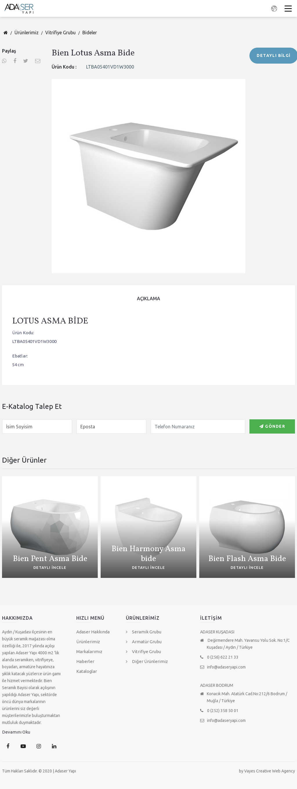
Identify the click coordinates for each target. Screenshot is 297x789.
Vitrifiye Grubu (60, 32)
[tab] (148, 298)
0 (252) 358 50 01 (219, 710)
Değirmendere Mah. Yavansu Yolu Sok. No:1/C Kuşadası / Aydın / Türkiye (245, 644)
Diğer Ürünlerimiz (147, 661)
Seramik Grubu (143, 631)
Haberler (85, 661)
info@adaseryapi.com (223, 667)
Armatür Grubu (144, 641)
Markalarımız (89, 651)
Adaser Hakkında (93, 631)
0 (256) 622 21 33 (219, 657)
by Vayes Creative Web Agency (267, 771)
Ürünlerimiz (27, 32)
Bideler (89, 32)
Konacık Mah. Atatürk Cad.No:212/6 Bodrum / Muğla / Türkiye (243, 697)
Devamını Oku (16, 731)
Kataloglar (86, 671)
